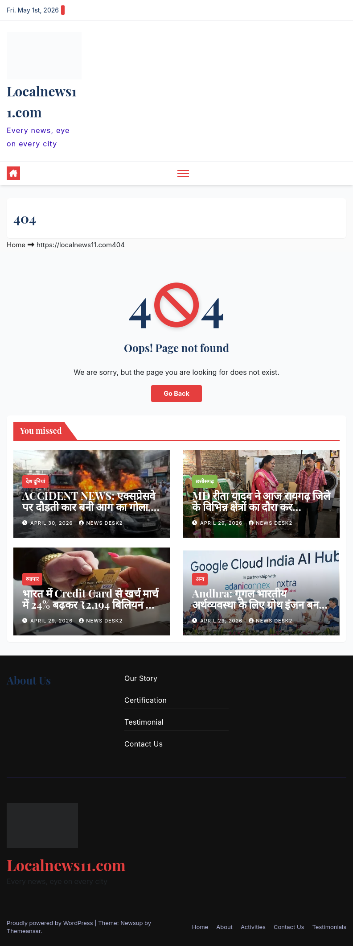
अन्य (200, 579)
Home (16, 245)
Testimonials (329, 926)
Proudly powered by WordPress (50, 922)
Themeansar (24, 930)
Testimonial (144, 722)
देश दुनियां (35, 481)
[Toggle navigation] (183, 173)
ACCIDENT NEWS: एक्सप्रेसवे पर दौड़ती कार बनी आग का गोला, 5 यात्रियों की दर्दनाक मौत (90, 506)
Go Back (176, 393)
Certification (145, 700)
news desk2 (101, 523)
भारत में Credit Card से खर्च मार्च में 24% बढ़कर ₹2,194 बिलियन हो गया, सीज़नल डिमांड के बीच (90, 604)
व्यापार (32, 579)
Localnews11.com (66, 865)
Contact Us (143, 743)
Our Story (140, 678)
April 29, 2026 (222, 523)
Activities (253, 926)
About (224, 926)
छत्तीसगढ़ (205, 481)
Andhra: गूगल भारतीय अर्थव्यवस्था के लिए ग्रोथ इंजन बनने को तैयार (258, 604)
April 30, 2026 (52, 523)
